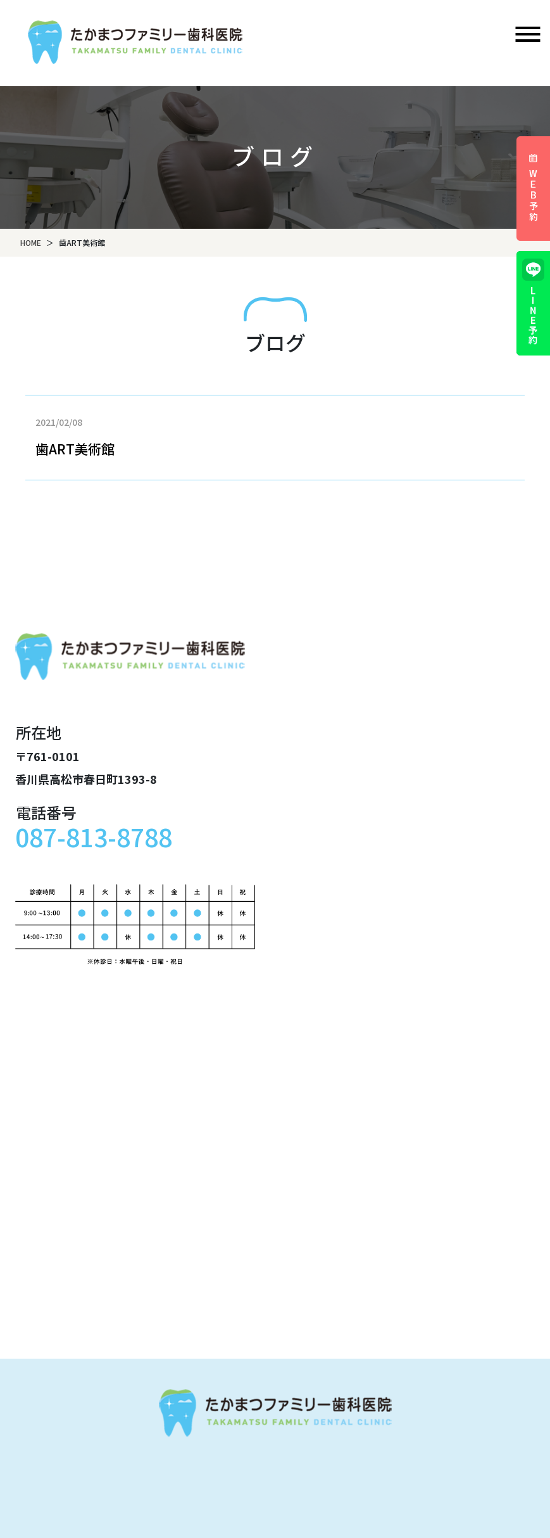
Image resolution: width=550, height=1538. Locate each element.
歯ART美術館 (75, 448)
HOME (30, 242)
